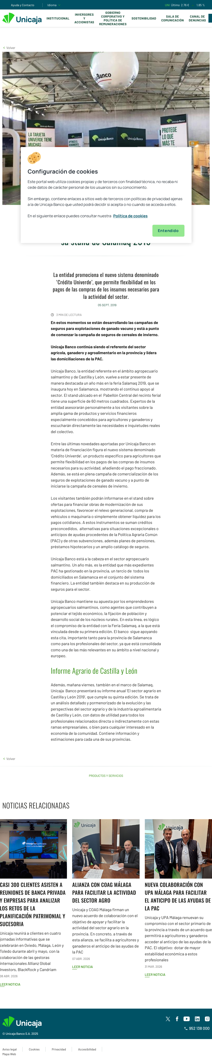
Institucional (58, 18)
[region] (106, 195)
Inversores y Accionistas (84, 18)
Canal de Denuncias (197, 18)
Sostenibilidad (144, 18)
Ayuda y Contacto (22, 5)
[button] (8, 48)
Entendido (168, 230)
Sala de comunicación (172, 18)
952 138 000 (197, 1028)
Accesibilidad (87, 1049)
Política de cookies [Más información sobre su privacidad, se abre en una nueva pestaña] (130, 216)
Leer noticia (82, 967)
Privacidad (59, 1049)
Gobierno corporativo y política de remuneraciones (113, 18)
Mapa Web (9, 1054)
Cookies (34, 1049)
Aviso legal (9, 1049)
